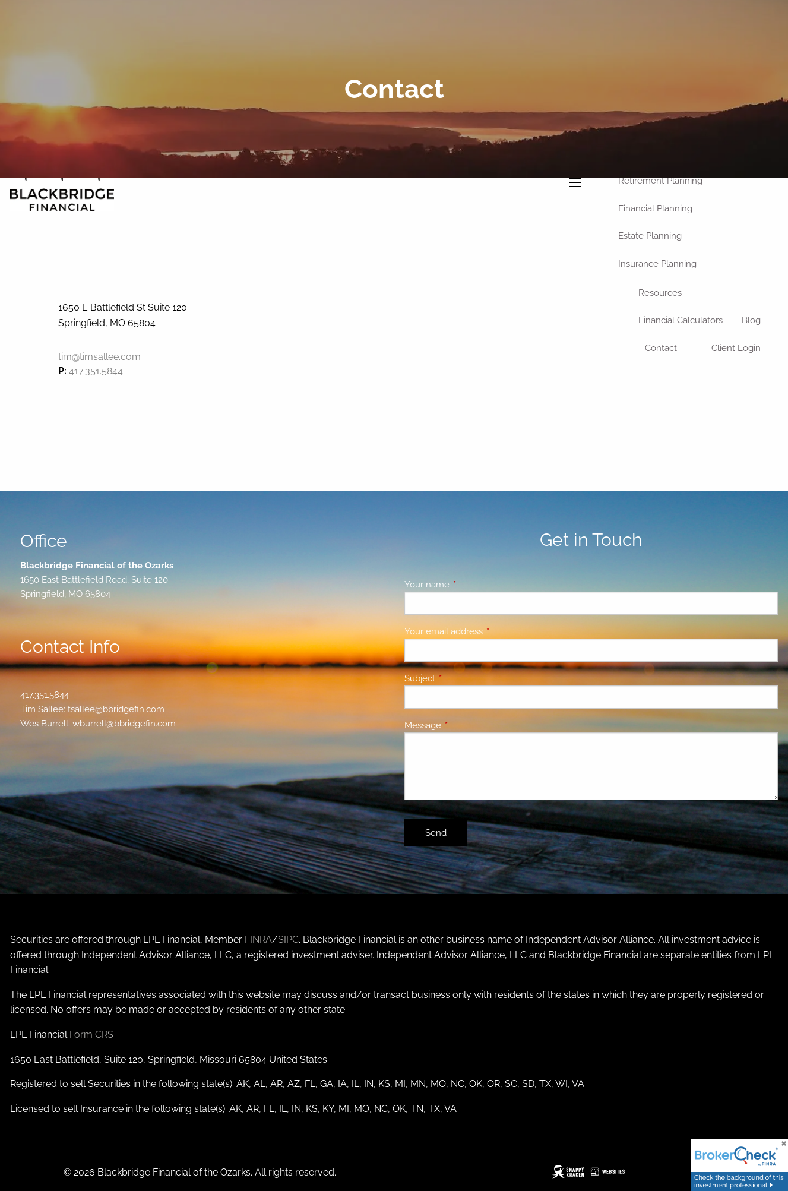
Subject (462, 678)
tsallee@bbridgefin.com (116, 709)
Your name (470, 584)
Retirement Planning (660, 180)
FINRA (258, 939)
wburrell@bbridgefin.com (124, 723)
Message (465, 725)
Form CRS (91, 1034)
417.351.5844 (96, 371)
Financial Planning (655, 208)
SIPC (288, 939)
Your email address (486, 631)
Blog (751, 320)
